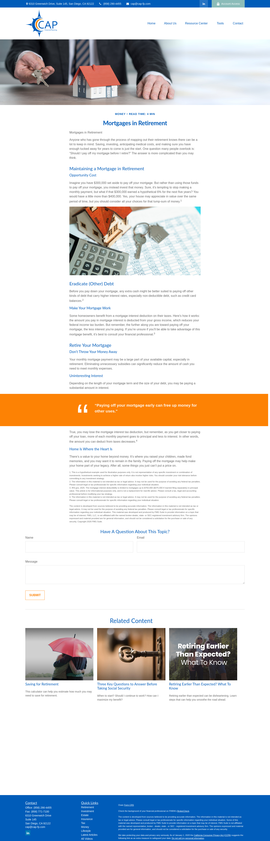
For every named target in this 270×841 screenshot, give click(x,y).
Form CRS (129, 805)
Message (31, 561)
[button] (151, 23)
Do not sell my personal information (188, 838)
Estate (85, 815)
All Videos (87, 838)
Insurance (87, 819)
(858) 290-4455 (110, 3)
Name (29, 537)
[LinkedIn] (204, 3)
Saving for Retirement (41, 684)
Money (85, 826)
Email (140, 537)
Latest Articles (89, 834)
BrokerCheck (183, 811)
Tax (83, 823)
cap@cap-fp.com (138, 3)
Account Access (228, 3)
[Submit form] (35, 595)
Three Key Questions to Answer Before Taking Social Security (127, 686)
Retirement (87, 807)
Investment (87, 811)
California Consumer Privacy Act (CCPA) (212, 835)
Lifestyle (86, 830)
